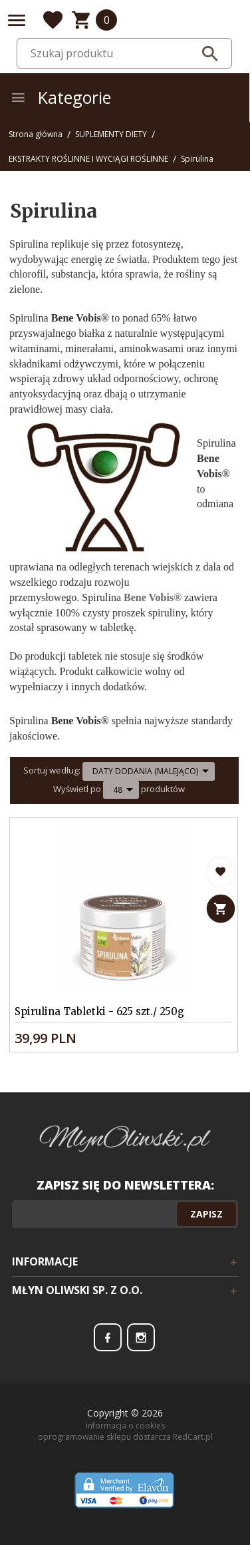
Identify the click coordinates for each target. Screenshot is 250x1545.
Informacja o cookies (125, 1425)
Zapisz (206, 1214)
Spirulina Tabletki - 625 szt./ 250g (99, 1011)
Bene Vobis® (153, 597)
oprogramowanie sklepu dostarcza (104, 1436)
